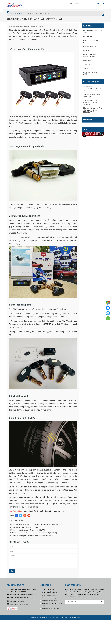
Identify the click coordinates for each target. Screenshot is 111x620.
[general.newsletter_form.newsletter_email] (84, 602)
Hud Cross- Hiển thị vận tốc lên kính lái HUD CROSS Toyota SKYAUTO (32, 536)
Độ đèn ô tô (87, 50)
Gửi (12, 571)
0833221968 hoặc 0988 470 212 (26, 594)
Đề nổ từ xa (87, 60)
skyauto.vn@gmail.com (21, 597)
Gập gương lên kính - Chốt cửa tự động (90, 55)
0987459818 (20, 601)
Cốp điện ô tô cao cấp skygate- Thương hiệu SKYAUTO (27, 530)
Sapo (78, 617)
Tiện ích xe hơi (88, 68)
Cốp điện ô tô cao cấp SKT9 (90, 73)
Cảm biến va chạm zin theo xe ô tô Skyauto (24, 527)
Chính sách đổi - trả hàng (49, 592)
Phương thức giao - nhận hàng (51, 608)
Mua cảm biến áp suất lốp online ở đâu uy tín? (44, 511)
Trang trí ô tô (87, 64)
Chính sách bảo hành (48, 595)
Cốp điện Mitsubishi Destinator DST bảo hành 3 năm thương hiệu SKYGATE (34, 524)
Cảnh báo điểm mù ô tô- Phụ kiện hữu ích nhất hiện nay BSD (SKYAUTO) (33, 533)
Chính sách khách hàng (49, 598)
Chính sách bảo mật (48, 589)
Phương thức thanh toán (49, 600)
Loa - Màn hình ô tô (89, 46)
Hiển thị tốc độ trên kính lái (91, 41)
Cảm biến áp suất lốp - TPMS (90, 31)
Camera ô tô (87, 36)
